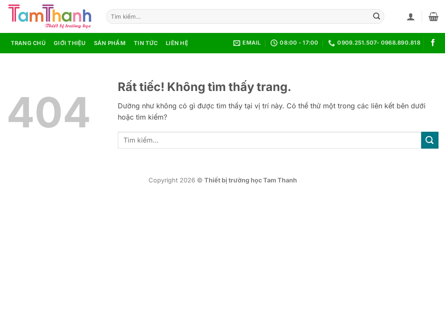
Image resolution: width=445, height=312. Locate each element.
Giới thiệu (70, 43)
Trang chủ (28, 43)
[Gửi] (376, 16)
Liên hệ (177, 43)
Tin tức (146, 43)
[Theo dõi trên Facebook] (432, 43)
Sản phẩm (110, 43)
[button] (410, 16)
